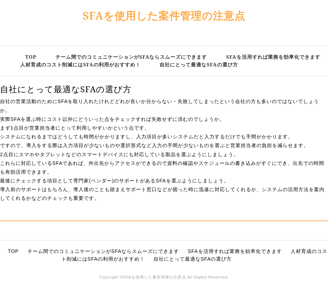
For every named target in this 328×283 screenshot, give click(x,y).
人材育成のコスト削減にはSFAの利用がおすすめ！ (80, 64)
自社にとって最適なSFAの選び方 (198, 64)
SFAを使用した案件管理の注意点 (164, 15)
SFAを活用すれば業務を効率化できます (273, 56)
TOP (30, 56)
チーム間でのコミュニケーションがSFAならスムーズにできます (131, 56)
